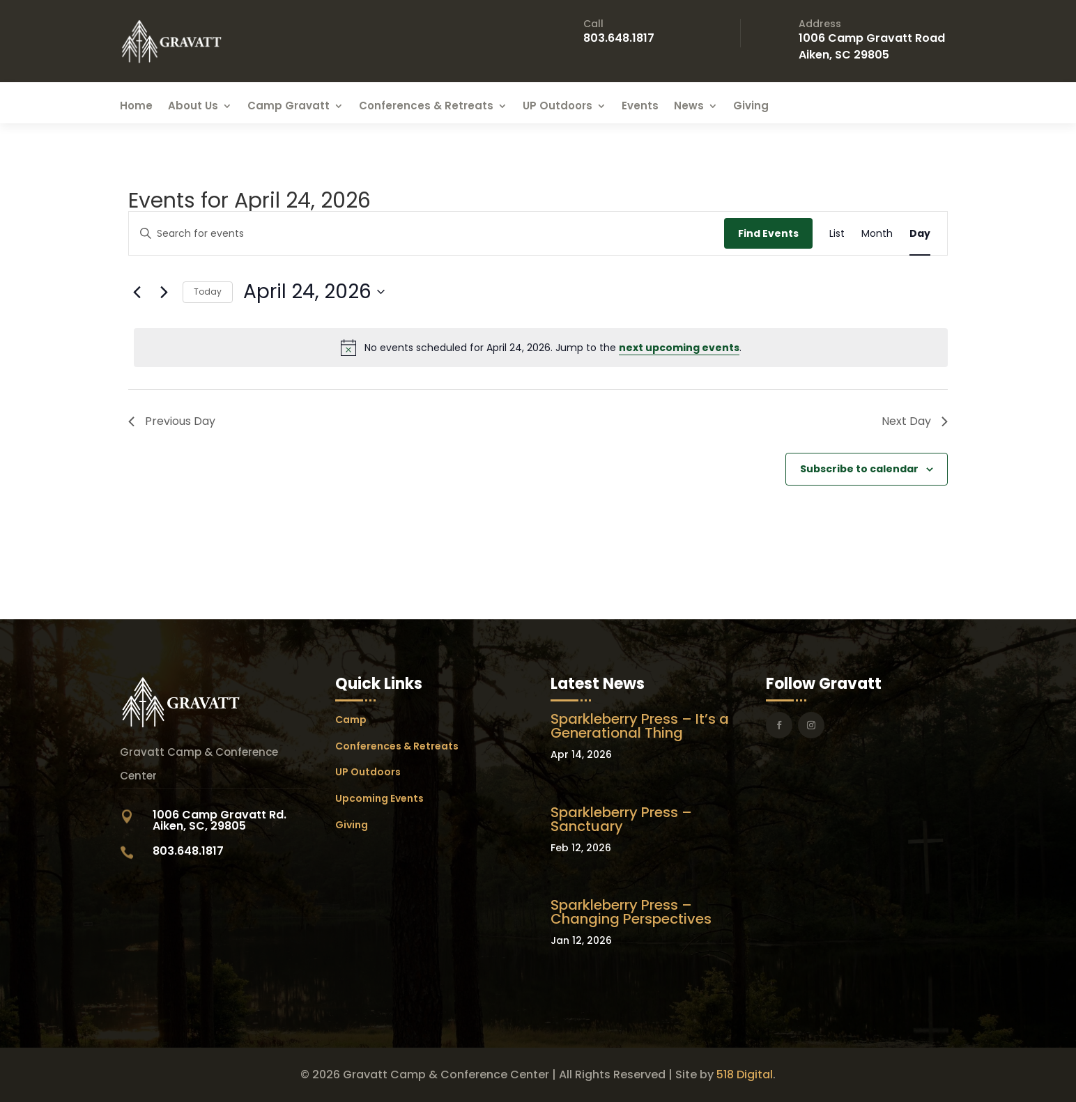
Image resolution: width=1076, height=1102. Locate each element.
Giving (751, 107)
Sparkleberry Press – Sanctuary (621, 819)
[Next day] (163, 292)
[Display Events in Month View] (877, 234)
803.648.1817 (618, 38)
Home (136, 107)
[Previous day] (136, 292)
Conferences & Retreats (426, 107)
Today (208, 291)
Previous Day (171, 421)
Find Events (768, 233)
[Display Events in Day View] (919, 234)
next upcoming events (679, 348)
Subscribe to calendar (859, 469)
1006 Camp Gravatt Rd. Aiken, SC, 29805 (219, 820)
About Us (193, 107)
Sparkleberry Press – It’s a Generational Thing (640, 726)
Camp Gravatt (288, 107)
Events (640, 107)
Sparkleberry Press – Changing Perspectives (631, 912)
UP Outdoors (557, 107)
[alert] (541, 347)
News (689, 107)
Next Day (915, 421)
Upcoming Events (379, 798)
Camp (351, 720)
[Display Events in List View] (837, 234)
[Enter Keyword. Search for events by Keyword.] (426, 234)
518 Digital (744, 1074)
